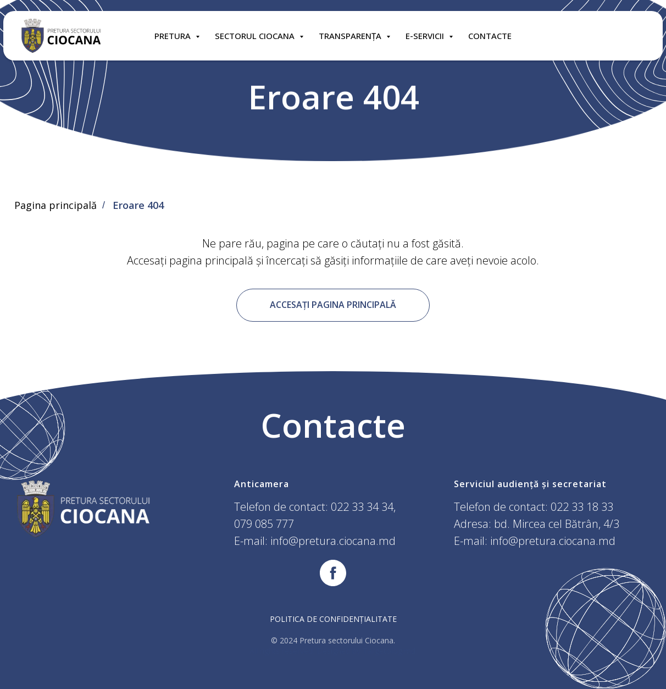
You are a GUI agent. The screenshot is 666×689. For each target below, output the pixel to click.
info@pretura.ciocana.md (333, 540)
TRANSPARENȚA (351, 35)
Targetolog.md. (390, 651)
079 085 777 (264, 523)
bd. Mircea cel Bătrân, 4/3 (556, 523)
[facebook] (333, 573)
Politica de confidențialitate (333, 619)
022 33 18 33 (582, 506)
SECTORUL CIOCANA (256, 35)
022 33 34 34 (362, 506)
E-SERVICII (426, 35)
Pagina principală (55, 206)
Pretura (173, 35)
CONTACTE (490, 35)
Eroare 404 (138, 206)
